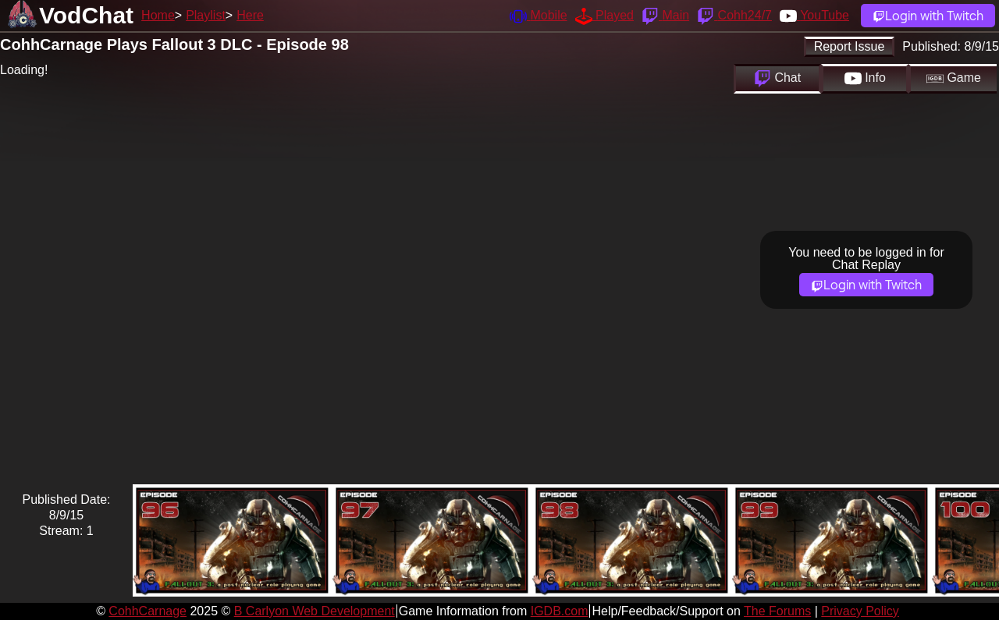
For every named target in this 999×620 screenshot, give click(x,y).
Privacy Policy (860, 611)
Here (250, 15)
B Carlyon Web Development (314, 611)
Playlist (206, 15)
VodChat (86, 15)
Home (158, 15)
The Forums (777, 611)
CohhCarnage (147, 611)
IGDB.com (559, 611)
